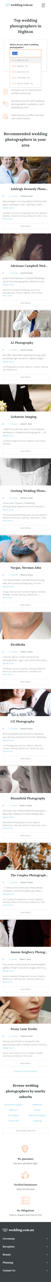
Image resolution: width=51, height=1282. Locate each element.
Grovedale (13, 1115)
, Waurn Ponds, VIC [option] (22, 83)
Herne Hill (13, 1120)
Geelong (37, 1120)
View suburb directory (25, 1131)
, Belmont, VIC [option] (20, 60)
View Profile (25, 226)
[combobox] (25, 53)
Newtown (37, 1104)
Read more (8, 207)
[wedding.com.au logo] (18, 1231)
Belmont (13, 1110)
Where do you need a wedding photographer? (24, 46)
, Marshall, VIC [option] (20, 72)
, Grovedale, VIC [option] (21, 77)
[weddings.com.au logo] (19, 5)
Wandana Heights (13, 1104)
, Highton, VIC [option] (20, 66)
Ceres (37, 1110)
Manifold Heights (37, 1115)
